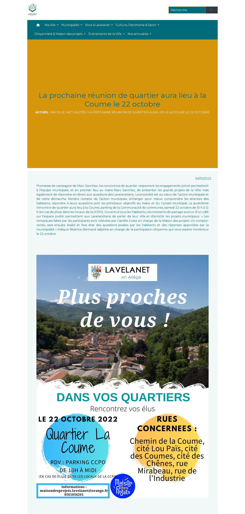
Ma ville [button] (50, 25)
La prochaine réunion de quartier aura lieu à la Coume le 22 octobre (149, 112)
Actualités (76, 112)
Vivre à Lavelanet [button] (97, 25)
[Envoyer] (212, 10)
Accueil (42, 112)
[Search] (187, 10)
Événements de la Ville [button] (105, 34)
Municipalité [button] (70, 25)
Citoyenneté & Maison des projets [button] (58, 34)
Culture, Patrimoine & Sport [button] (136, 25)
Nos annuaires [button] (138, 34)
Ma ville (58, 112)
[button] (38, 25)
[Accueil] (32, 10)
